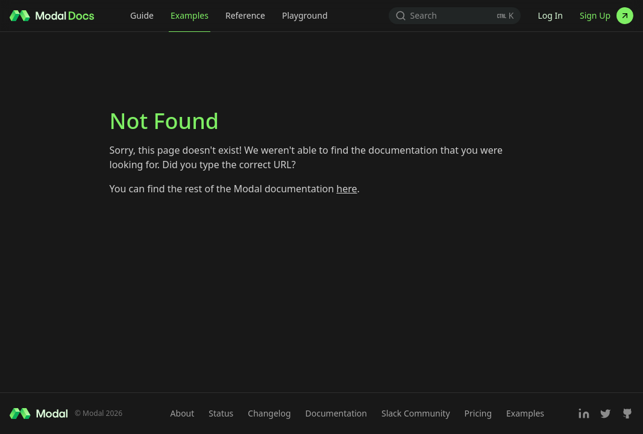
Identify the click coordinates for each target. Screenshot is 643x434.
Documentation (336, 413)
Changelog (269, 413)
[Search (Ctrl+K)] (455, 15)
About (183, 413)
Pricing (478, 413)
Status (221, 413)
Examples (190, 15)
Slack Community (415, 413)
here (346, 188)
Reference (245, 15)
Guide (142, 15)
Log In (550, 15)
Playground (305, 15)
